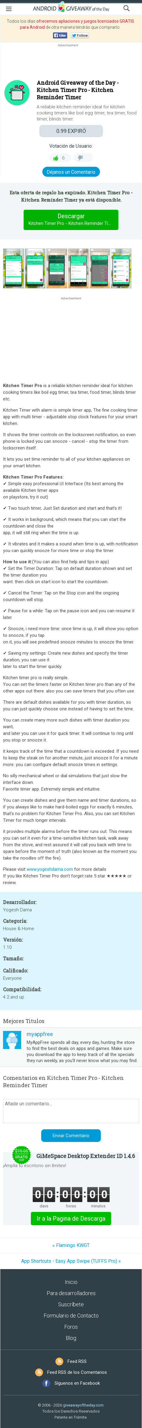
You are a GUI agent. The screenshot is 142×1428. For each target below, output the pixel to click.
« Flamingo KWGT (71, 1245)
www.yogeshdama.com (50, 869)
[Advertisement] (71, 63)
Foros (71, 1327)
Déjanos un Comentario (71, 172)
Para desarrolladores (71, 1293)
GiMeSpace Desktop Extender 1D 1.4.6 (85, 1156)
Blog (71, 1338)
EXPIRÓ (71, 131)
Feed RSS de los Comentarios (77, 1372)
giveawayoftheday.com (83, 1405)
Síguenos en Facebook (77, 1383)
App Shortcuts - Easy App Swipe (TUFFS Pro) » (71, 1261)
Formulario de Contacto (71, 1315)
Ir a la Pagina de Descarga (71, 1218)
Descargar (72, 219)
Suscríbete (71, 1304)
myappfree (40, 1034)
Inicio (71, 1282)
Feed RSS (77, 1361)
